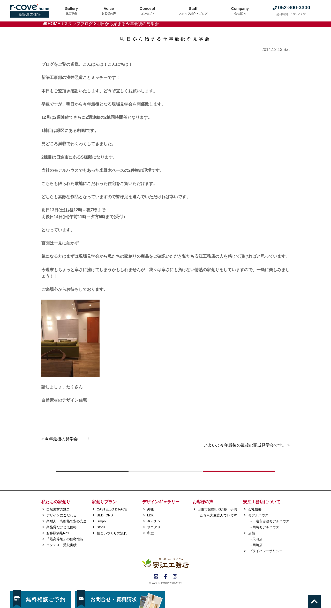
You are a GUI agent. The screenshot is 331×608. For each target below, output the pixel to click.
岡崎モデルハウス (265, 527)
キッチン (154, 521)
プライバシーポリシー (265, 551)
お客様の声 (203, 502)
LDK (150, 515)
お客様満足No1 (57, 533)
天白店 (257, 539)
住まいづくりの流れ (112, 533)
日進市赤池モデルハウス (270, 521)
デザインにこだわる (61, 515)
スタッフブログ (78, 23)
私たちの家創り (55, 502)
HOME (54, 23)
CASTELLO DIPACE (112, 509)
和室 (150, 533)
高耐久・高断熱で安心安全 (66, 521)
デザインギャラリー (160, 502)
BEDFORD (105, 515)
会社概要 (254, 509)
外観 (150, 509)
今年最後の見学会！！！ (67, 439)
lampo (101, 521)
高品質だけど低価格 (61, 527)
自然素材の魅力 (58, 509)
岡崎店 (257, 545)
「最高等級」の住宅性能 (64, 539)
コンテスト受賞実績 (61, 545)
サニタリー (155, 527)
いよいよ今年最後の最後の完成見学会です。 (245, 445)
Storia (101, 527)
